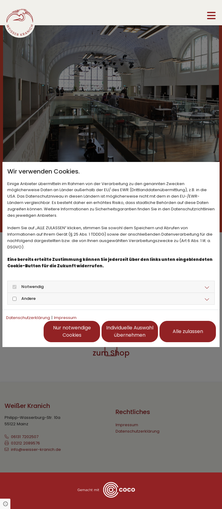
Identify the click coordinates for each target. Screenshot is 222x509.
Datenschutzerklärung (28, 318)
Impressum (65, 318)
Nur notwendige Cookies (72, 331)
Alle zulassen (188, 331)
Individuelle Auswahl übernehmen (129, 331)
